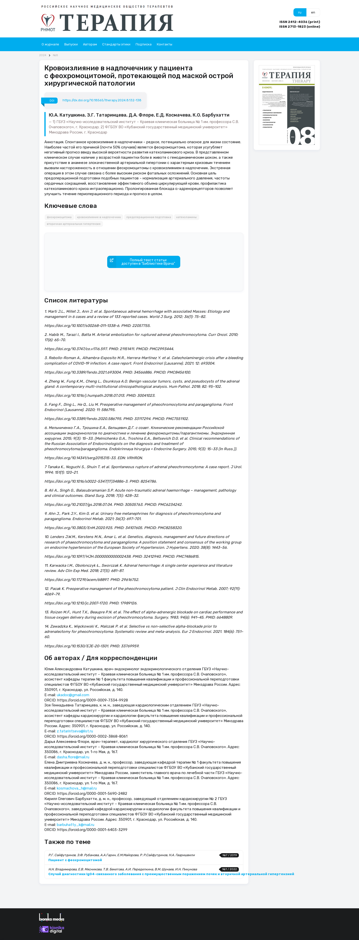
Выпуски (71, 44)
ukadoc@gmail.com (73, 695)
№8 (55, 55)
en (313, 12)
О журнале (50, 44)
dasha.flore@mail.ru (73, 757)
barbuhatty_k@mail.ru (75, 824)
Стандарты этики (116, 44)
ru (299, 12)
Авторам (90, 44)
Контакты (164, 44)
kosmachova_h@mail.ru (77, 788)
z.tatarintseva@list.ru (75, 731)
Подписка (144, 44)
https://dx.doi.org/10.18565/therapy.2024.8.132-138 (102, 100)
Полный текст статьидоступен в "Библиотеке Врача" (141, 262)
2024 (42, 55)
